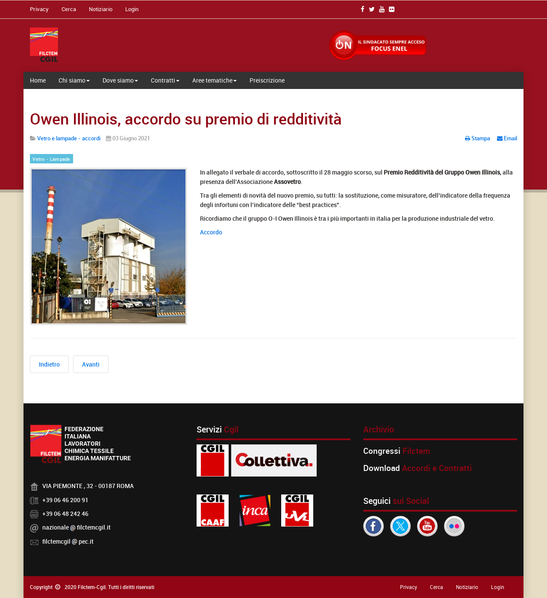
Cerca (69, 9)
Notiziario (100, 9)
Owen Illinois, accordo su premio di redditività (186, 118)
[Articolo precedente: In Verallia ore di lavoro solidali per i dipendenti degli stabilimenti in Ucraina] (49, 364)
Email (507, 138)
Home (38, 80)
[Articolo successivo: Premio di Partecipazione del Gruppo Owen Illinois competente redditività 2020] (91, 364)
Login (131, 9)
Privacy (39, 9)
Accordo (211, 232)
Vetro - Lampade (51, 159)
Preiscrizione (267, 80)
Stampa (478, 138)
